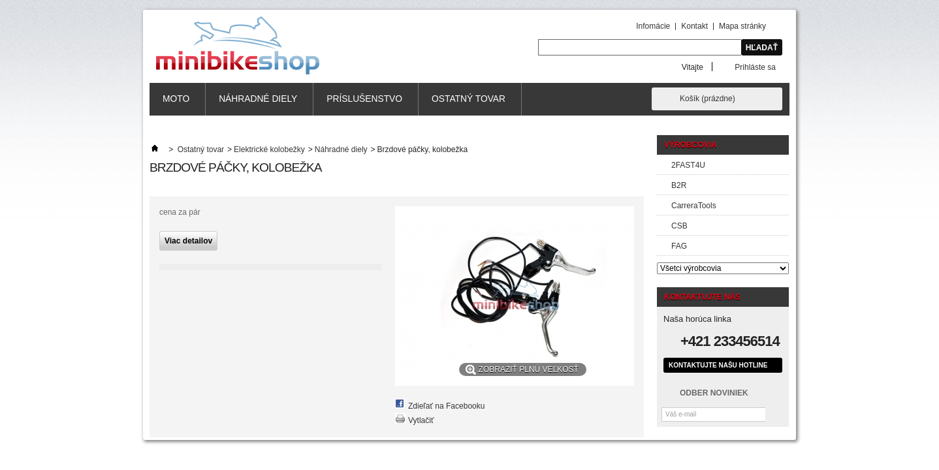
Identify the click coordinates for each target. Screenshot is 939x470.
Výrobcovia (690, 144)
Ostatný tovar (468, 99)
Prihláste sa (755, 67)
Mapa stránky (742, 26)
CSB (679, 225)
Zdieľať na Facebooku (446, 406)
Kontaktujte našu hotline (718, 365)
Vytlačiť (421, 420)
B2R (678, 185)
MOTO (176, 99)
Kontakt (694, 26)
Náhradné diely (258, 99)
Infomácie (653, 26)
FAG (679, 246)
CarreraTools (693, 205)
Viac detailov (188, 240)
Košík (707, 98)
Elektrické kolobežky (269, 149)
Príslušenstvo (364, 99)
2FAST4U (688, 165)
